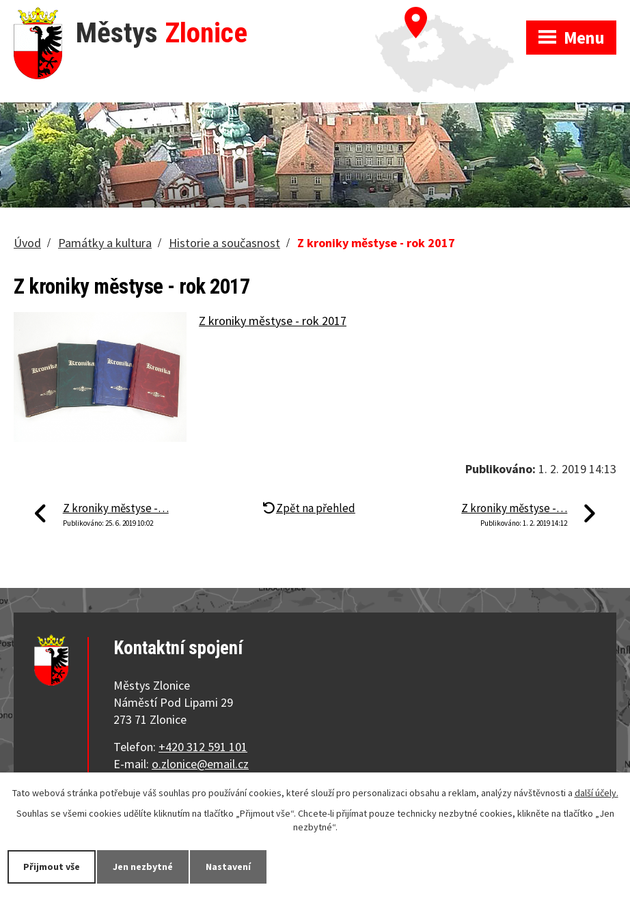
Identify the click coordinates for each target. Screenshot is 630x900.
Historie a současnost (224, 243)
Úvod (27, 243)
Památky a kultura (105, 243)
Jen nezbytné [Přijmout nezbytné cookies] (143, 866)
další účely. (596, 793)
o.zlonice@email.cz (200, 764)
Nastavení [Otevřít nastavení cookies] (228, 866)
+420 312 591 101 (203, 747)
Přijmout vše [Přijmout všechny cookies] (51, 866)
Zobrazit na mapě (450, 13)
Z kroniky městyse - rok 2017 (272, 320)
